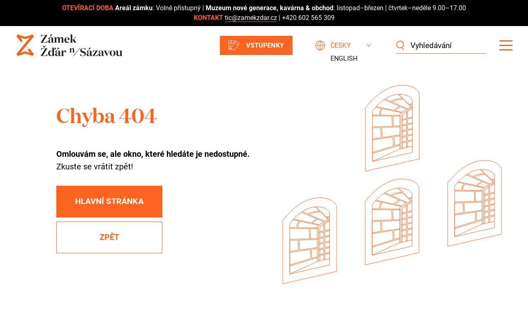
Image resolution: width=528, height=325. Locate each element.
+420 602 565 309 (308, 18)
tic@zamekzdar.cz (251, 18)
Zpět (110, 237)
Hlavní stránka (109, 201)
